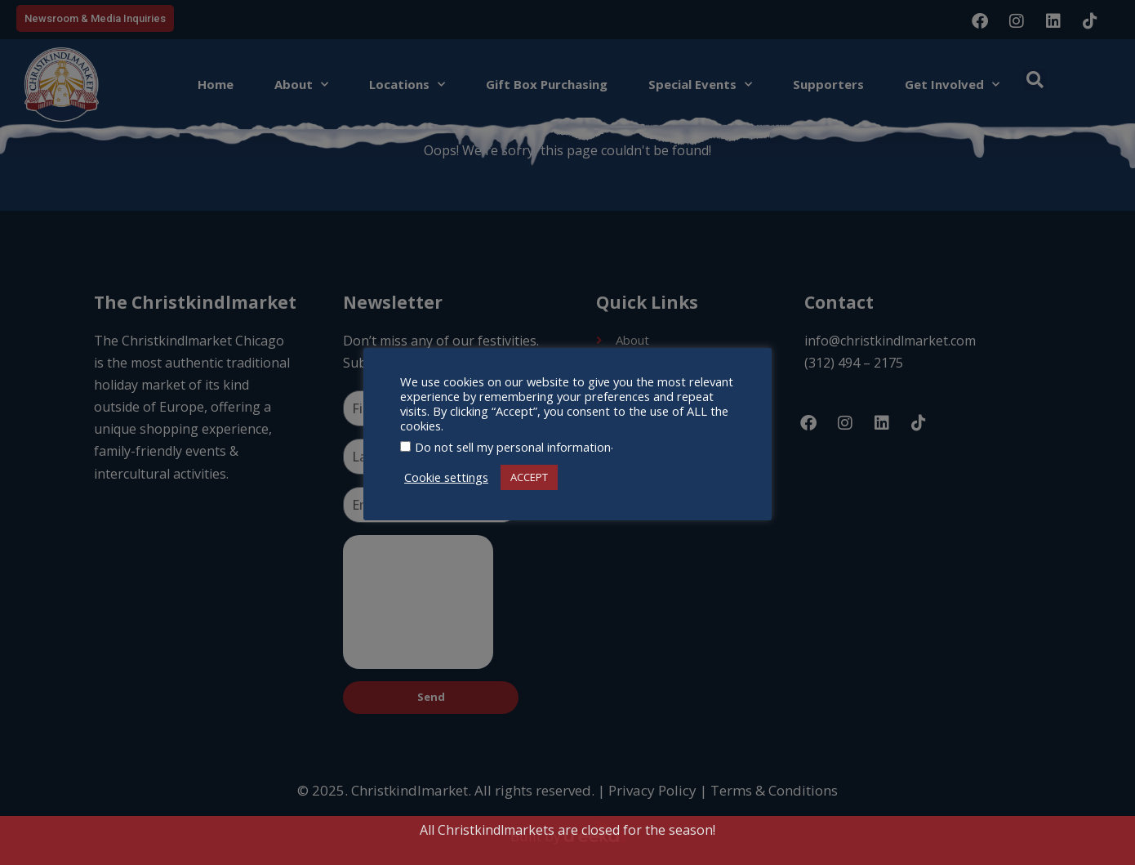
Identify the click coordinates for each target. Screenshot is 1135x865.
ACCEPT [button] (529, 477)
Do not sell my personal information (513, 447)
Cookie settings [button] (446, 477)
